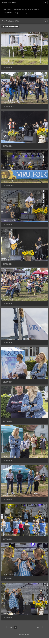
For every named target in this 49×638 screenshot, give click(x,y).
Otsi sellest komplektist (10, 26)
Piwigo (28, 634)
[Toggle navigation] (46, 2)
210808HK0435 (8, 539)
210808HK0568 (8, 264)
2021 (17, 21)
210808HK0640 (8, 146)
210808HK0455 (8, 460)
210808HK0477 (8, 421)
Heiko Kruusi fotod (8, 2)
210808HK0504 (8, 382)
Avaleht (2, 21)
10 (33, 627)
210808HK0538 (8, 343)
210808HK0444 (8, 500)
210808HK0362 (8, 618)
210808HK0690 (8, 107)
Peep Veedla (7, 578)
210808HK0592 (8, 225)
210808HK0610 (8, 185)
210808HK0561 (8, 303)
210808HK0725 (8, 67)
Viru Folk (9, 21)
